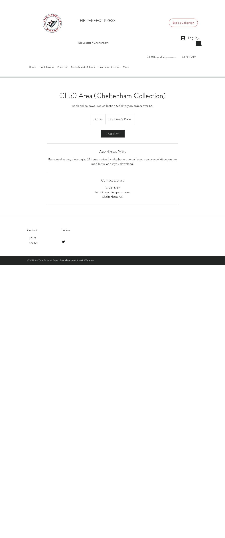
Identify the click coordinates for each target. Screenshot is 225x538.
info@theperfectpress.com (162, 57)
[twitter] (63, 241)
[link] (113, 134)
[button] (198, 42)
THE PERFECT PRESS (96, 20)
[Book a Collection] (183, 23)
